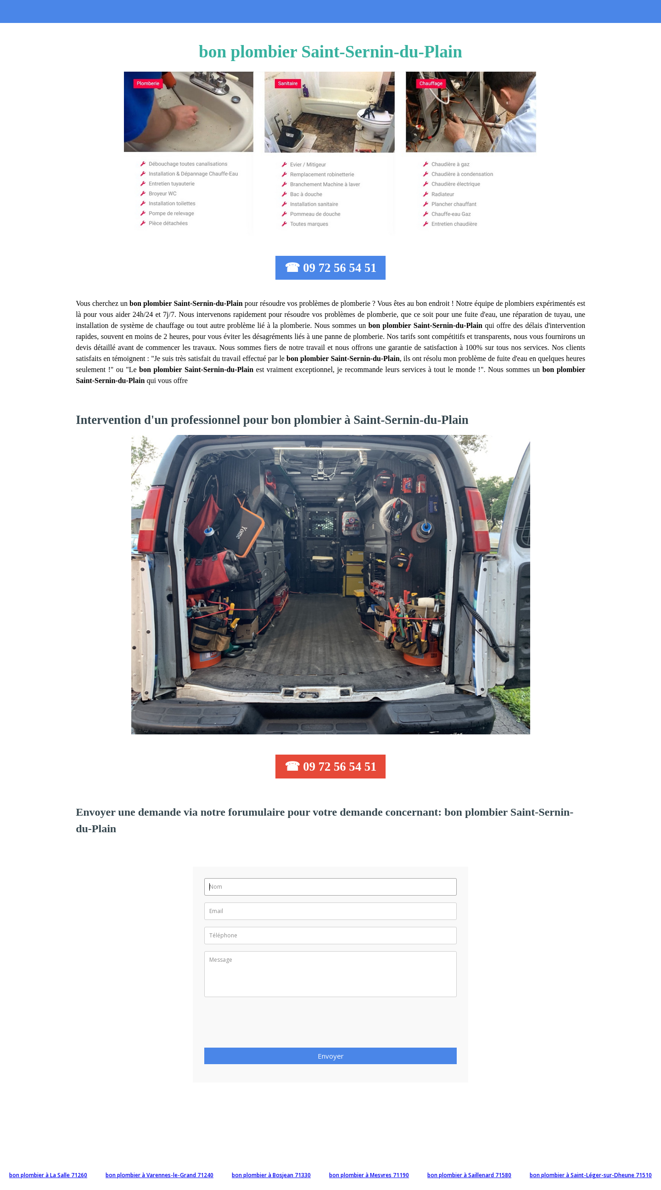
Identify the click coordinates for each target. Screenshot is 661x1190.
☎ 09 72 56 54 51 (331, 268)
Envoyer (331, 1055)
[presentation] (274, 1025)
